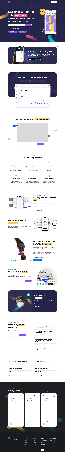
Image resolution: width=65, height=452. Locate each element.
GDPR (50, 444)
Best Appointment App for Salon (41, 368)
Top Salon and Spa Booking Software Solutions (19, 361)
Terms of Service (52, 440)
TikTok (34, 440)
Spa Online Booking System (40, 361)
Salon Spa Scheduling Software (16, 368)
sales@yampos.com (44, 440)
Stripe (18, 228)
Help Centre (43, 444)
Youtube (34, 444)
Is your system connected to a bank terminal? (44, 335)
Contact (29, 1)
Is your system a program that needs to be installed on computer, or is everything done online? (44, 340)
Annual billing (53, 391)
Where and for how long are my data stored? (44, 344)
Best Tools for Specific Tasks (41, 375)
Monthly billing (43, 391)
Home (17, 1)
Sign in (49, 1)
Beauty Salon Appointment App (16, 371)
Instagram (34, 442)
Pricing (26, 1)
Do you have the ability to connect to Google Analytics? (44, 349)
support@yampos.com (44, 442)
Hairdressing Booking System (41, 364)
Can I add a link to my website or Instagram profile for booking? (44, 332)
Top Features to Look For (15, 375)
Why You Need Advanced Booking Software (19, 364)
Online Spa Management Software (42, 371)
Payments (21, 1)
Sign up (26, 444)
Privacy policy (52, 442)
